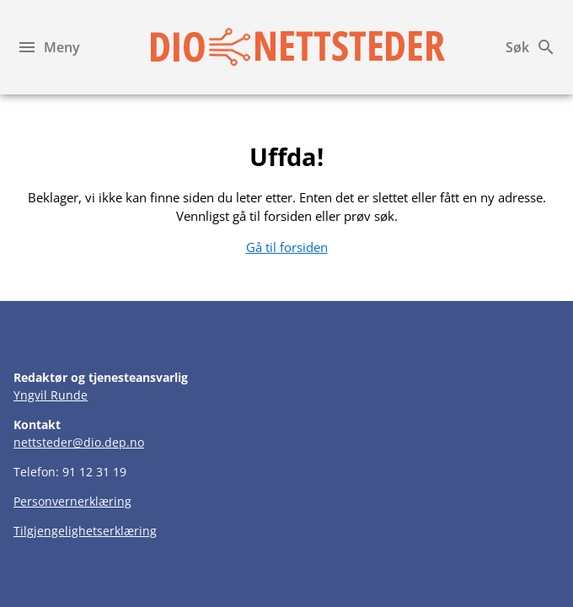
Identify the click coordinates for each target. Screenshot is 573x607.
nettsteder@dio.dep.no (78, 442)
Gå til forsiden (287, 247)
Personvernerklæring (72, 501)
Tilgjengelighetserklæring (85, 531)
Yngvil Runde (50, 395)
